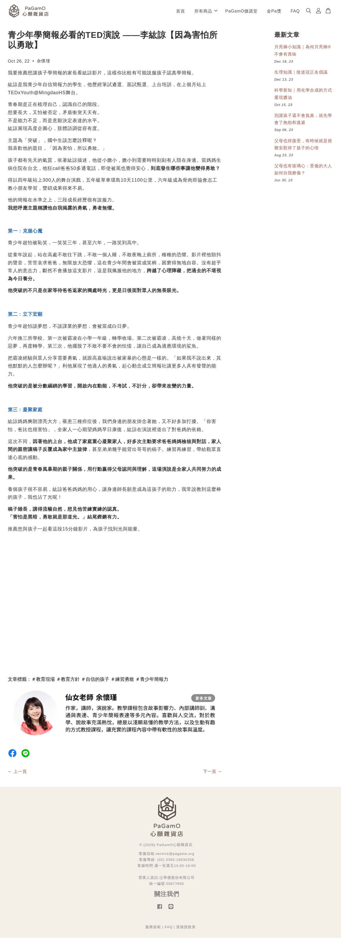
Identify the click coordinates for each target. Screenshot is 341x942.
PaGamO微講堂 (241, 13)
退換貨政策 (186, 931)
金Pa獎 (274, 13)
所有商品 (205, 13)
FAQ (295, 13)
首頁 (180, 13)
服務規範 (153, 931)
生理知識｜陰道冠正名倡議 (301, 76)
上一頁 (20, 775)
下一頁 (209, 775)
